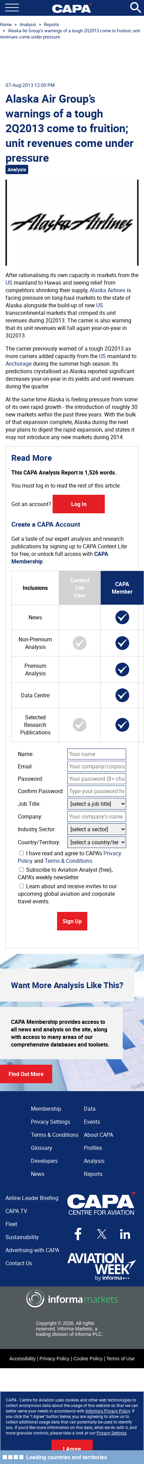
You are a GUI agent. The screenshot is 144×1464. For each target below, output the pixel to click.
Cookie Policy (87, 1358)
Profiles (93, 1148)
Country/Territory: (39, 842)
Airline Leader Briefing (31, 1198)
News (37, 1174)
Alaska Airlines (107, 290)
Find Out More (26, 1074)
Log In (79, 504)
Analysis (28, 24)
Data (90, 1108)
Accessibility (22, 1358)
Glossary (41, 1148)
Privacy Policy (54, 1358)
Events (92, 1121)
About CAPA (98, 1135)
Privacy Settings (111, 1433)
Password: (30, 778)
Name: (26, 754)
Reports (51, 24)
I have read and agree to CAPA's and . (69, 857)
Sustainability (22, 1237)
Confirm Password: (41, 791)
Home (6, 24)
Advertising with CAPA (32, 1250)
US (8, 282)
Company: (30, 816)
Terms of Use (120, 1358)
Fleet (11, 1224)
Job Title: (29, 804)
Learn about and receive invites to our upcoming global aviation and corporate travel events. (67, 893)
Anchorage (18, 363)
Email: (25, 766)
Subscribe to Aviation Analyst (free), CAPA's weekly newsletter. (65, 873)
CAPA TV (16, 1211)
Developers (44, 1161)
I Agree (72, 1449)
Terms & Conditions (68, 861)
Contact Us (18, 1263)
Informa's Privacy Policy (108, 1411)
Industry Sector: (37, 829)
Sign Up (72, 921)
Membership (46, 1108)
